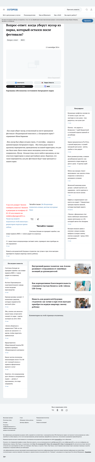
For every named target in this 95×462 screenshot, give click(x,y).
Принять (87, 21)
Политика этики (7, 420)
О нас (21, 417)
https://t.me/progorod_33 (67, 444)
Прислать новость (73, 9)
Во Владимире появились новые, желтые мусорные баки (43, 207)
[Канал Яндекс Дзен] (19, 86)
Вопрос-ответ (12, 40)
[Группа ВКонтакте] (19, 82)
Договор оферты (24, 422)
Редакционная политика (42, 417)
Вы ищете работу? (71, 15)
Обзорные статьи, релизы (26, 420)
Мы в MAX (57, 15)
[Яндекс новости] (47, 82)
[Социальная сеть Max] (47, 86)
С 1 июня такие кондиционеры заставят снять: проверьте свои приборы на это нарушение (33, 243)
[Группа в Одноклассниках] (57, 410)
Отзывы (5, 422)
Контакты (39, 420)
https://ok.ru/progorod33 (53, 444)
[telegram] (38, 219)
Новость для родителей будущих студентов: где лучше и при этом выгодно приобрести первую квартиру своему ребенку (33, 253)
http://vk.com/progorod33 (39, 444)
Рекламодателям (29, 15)
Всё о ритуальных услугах (11, 15)
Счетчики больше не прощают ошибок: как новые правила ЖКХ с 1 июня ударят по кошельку (33, 233)
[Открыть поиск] (87, 9)
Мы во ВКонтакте (45, 15)
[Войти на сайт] (91, 9)
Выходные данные (8, 417)
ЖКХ (23, 40)
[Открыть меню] (4, 9)
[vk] (32, 219)
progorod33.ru (58, 439)
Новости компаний (41, 422)
